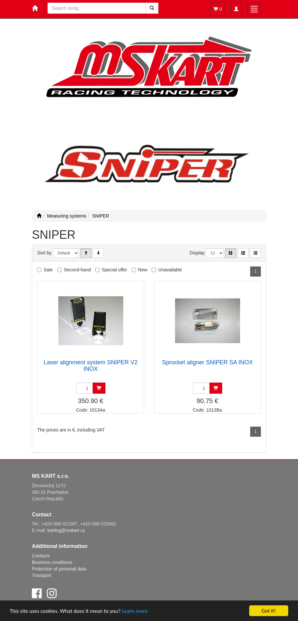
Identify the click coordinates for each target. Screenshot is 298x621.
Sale (48, 269)
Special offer (114, 269)
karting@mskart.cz (66, 530)
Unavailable (170, 269)
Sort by (44, 252)
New (142, 269)
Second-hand (77, 269)
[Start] (39, 216)
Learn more (135, 611)
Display (197, 252)
